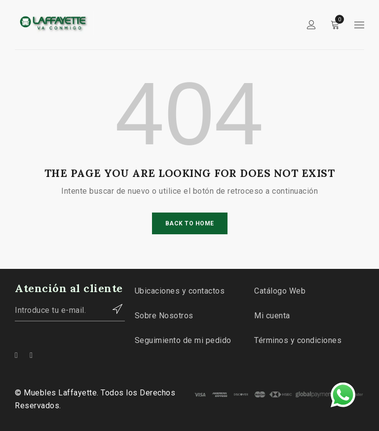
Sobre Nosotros (164, 315)
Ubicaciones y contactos (180, 291)
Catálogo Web (279, 291)
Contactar (112, 309)
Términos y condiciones (297, 340)
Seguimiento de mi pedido (183, 340)
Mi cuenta (272, 315)
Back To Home (189, 223)
